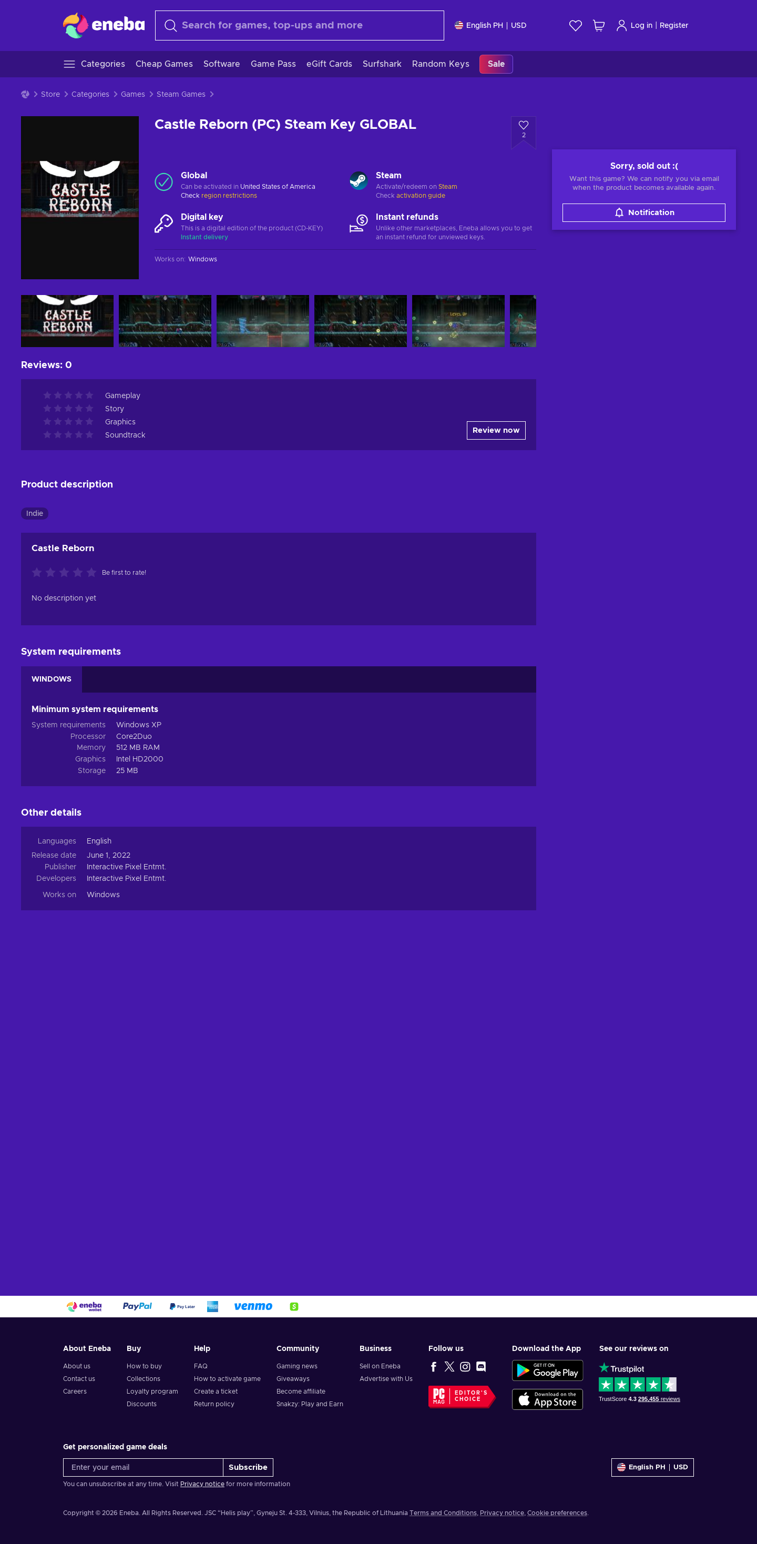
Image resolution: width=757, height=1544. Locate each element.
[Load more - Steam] (359, 181)
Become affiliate (301, 1391)
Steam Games (181, 94)
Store (50, 94)
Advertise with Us (386, 1379)
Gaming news (297, 1366)
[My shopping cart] (598, 25)
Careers (75, 1391)
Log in (634, 25)
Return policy (214, 1404)
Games (133, 94)
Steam (447, 187)
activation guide (420, 195)
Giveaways (293, 1379)
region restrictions (229, 195)
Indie (34, 825)
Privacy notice (202, 1484)
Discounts (142, 1404)
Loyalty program (152, 1391)
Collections (143, 1379)
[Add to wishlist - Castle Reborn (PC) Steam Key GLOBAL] (523, 133)
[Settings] (490, 25)
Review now (496, 742)
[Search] (299, 25)
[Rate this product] (67, 885)
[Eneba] (104, 25)
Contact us (79, 1379)
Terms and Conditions (443, 1513)
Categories (90, 94)
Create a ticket (216, 1391)
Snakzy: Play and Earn (310, 1404)
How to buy (144, 1366)
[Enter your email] (143, 1467)
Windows (103, 1207)
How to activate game (227, 1379)
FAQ (201, 1366)
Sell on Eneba (380, 1366)
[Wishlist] (575, 25)
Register (674, 25)
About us (76, 1366)
